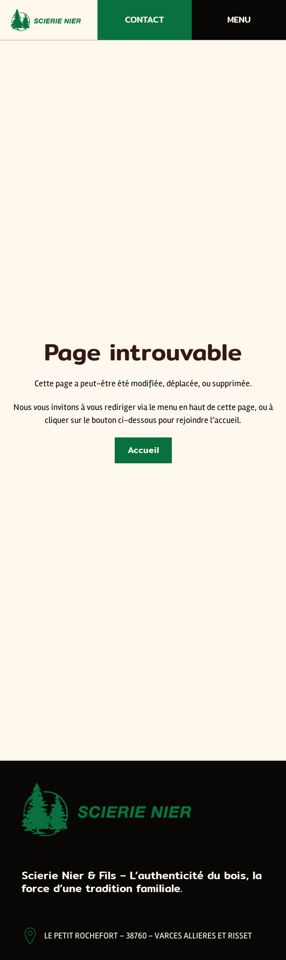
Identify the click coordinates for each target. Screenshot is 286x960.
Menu (238, 19)
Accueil (143, 450)
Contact (144, 19)
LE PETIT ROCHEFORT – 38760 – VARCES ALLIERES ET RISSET (148, 935)
